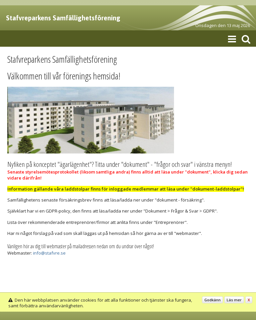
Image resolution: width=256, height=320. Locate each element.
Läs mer (234, 299)
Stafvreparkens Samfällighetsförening (63, 18)
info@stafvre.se (49, 253)
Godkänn (212, 299)
